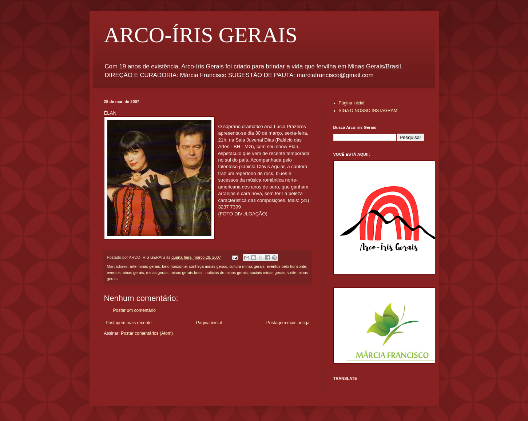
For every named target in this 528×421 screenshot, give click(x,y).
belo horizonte (174, 266)
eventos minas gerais (125, 272)
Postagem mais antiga (288, 322)
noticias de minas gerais (227, 272)
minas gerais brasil (187, 272)
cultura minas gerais (247, 266)
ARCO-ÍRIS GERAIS (201, 35)
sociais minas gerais (267, 272)
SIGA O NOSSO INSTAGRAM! (368, 110)
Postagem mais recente (129, 322)
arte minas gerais (145, 266)
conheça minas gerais (208, 266)
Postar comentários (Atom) (147, 333)
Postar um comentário (134, 310)
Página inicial (209, 322)
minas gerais (157, 272)
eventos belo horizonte (286, 266)
